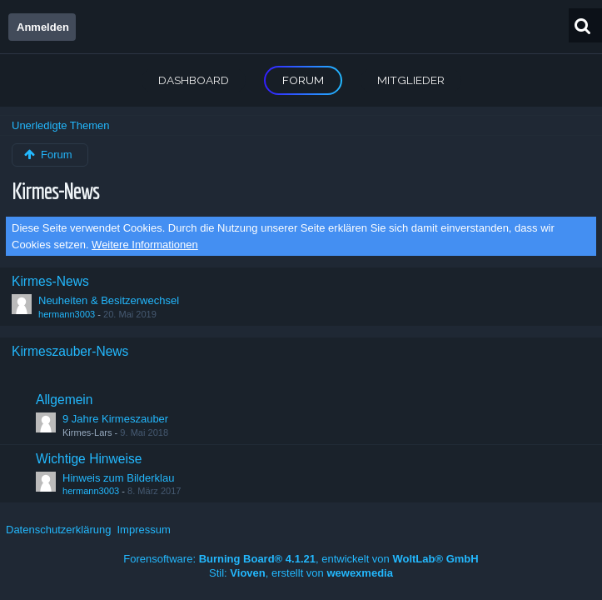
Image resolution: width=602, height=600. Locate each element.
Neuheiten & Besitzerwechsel (108, 300)
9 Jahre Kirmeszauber (115, 418)
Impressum (143, 529)
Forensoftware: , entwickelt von (300, 558)
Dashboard (193, 80)
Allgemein (64, 399)
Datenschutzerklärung (58, 529)
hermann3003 (66, 314)
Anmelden (43, 27)
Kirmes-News (55, 190)
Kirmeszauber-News (70, 351)
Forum (303, 80)
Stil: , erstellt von (301, 573)
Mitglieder (411, 80)
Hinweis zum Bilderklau (118, 478)
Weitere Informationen (145, 244)
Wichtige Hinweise (89, 459)
